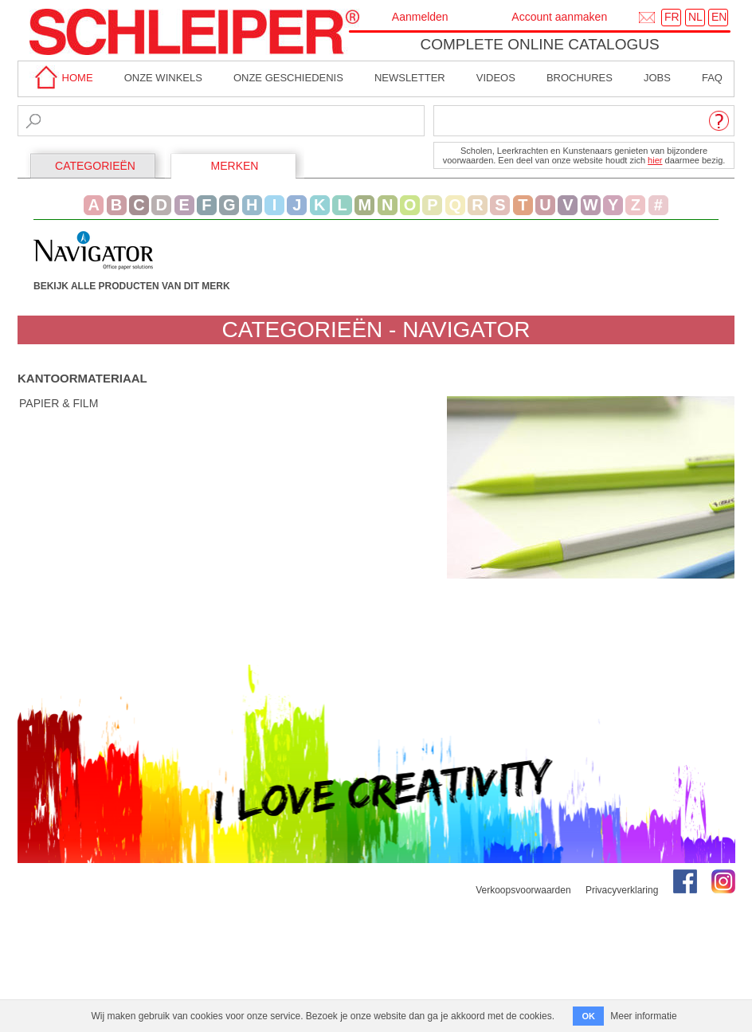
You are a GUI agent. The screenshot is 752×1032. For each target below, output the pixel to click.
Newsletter (409, 78)
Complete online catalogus (539, 44)
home (61, 78)
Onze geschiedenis (288, 78)
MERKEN (235, 165)
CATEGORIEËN (95, 165)
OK (588, 1016)
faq (712, 78)
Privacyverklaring (622, 890)
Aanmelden (420, 16)
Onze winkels (163, 78)
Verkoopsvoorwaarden (523, 890)
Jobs (657, 78)
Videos (495, 78)
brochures (579, 78)
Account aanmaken (559, 16)
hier (655, 160)
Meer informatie (643, 1016)
